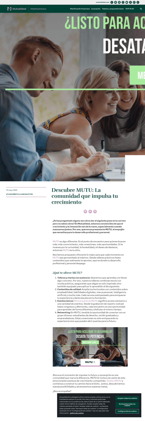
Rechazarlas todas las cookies (127, 405)
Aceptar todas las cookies (127, 398)
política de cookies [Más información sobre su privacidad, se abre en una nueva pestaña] (77, 413)
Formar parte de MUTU (86, 301)
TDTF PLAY (129, 9)
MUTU (56, 241)
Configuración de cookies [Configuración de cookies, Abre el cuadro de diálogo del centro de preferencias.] (127, 411)
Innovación (95, 9)
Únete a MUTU (114, 380)
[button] (141, 9)
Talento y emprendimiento (113, 9)
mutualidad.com (102, 2)
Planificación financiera (80, 9)
